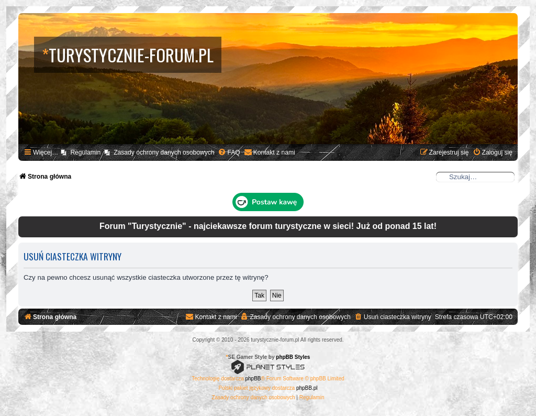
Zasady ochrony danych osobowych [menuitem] (164, 152)
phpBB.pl (307, 388)
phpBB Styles (293, 357)
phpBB (253, 378)
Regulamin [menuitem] (85, 152)
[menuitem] (229, 153)
